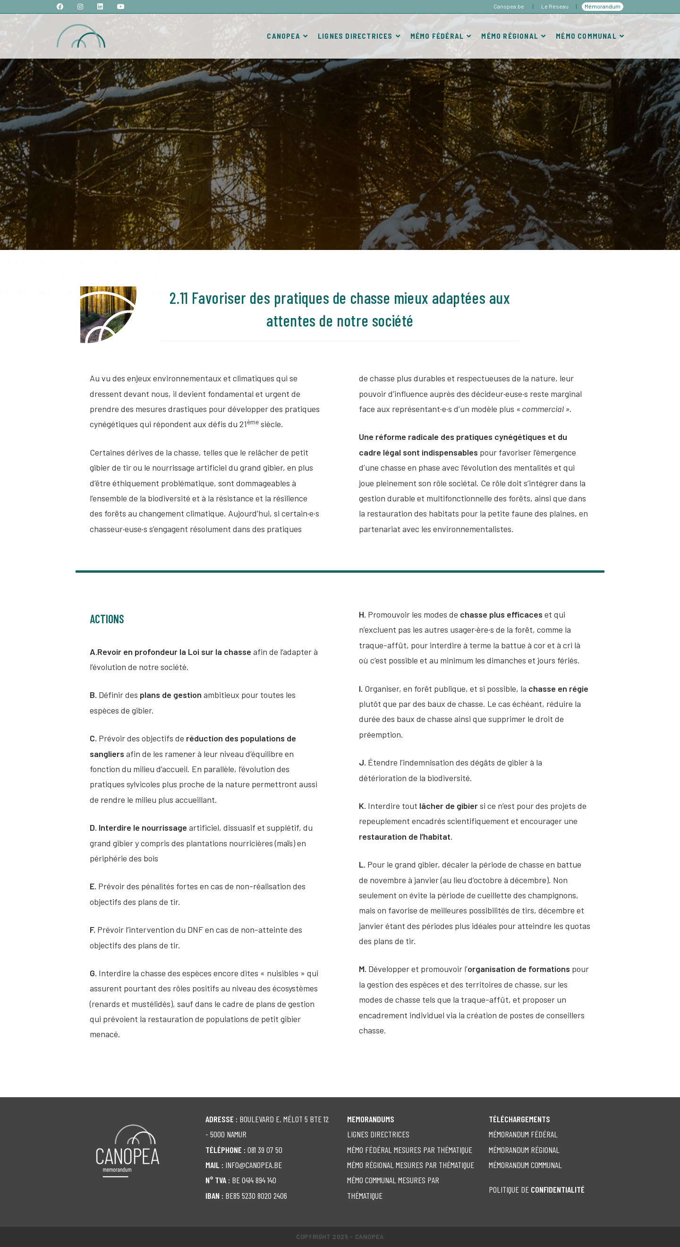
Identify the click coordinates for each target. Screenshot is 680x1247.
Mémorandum (602, 6)
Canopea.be (508, 6)
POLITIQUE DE (537, 1189)
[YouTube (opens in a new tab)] (121, 6)
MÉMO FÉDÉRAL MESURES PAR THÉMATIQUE (409, 1149)
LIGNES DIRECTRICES (378, 1134)
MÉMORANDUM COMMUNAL (525, 1165)
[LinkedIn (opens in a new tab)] (100, 6)
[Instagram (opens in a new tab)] (80, 6)
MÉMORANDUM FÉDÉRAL (523, 1134)
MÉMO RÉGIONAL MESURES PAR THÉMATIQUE (410, 1165)
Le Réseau (555, 6)
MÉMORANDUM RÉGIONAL (524, 1149)
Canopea (369, 1236)
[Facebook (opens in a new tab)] (63, 6)
